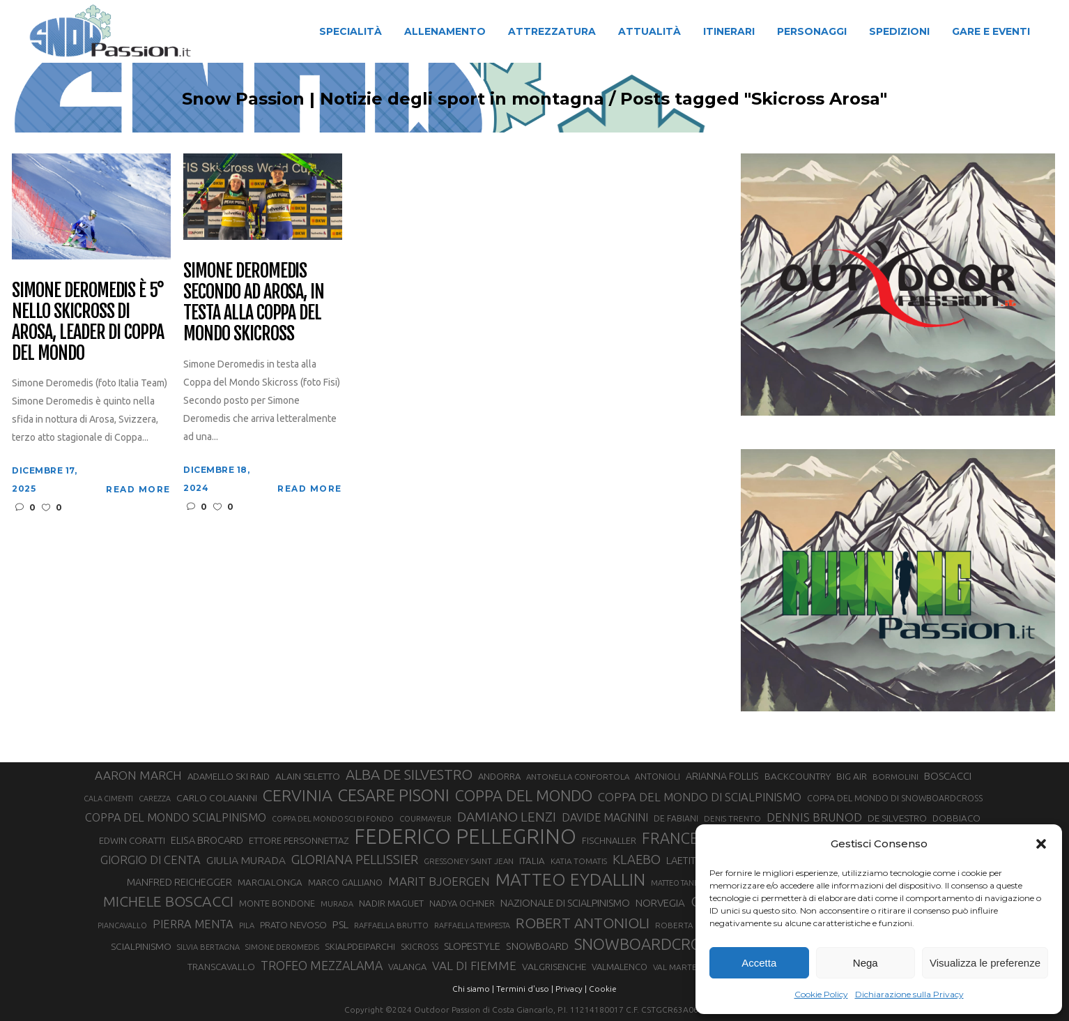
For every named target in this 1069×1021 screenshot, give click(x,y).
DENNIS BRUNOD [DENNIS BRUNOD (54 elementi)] (814, 817)
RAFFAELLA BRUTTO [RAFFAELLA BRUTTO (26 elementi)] (391, 925)
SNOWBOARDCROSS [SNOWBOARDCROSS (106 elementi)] (646, 944)
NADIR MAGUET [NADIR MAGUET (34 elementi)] (391, 903)
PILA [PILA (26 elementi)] (246, 925)
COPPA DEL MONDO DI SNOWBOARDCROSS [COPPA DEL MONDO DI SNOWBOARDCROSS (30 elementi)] (895, 798)
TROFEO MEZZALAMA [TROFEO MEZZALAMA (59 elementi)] (322, 965)
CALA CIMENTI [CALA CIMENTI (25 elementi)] (108, 798)
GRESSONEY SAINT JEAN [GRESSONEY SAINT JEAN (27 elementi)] (469, 860)
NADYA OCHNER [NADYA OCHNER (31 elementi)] (462, 903)
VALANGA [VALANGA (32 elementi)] (407, 966)
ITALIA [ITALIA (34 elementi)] (532, 861)
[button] (1041, 844)
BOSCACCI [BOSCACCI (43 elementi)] (947, 776)
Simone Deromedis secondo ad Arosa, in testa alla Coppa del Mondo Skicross (253, 303)
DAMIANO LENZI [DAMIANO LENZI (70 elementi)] (506, 816)
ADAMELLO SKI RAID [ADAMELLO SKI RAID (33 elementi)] (228, 776)
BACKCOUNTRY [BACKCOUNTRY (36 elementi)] (797, 776)
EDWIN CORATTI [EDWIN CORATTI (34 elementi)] (132, 840)
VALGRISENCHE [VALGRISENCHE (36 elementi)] (554, 966)
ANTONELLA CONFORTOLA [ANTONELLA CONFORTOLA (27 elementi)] (577, 776)
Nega (865, 963)
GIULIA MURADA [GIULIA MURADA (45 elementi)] (246, 860)
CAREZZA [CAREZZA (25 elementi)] (155, 798)
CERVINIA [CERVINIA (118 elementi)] (297, 795)
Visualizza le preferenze (985, 963)
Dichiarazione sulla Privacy (909, 994)
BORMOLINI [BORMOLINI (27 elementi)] (895, 776)
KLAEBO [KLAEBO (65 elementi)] (637, 859)
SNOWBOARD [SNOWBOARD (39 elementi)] (537, 946)
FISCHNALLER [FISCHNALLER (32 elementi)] (609, 840)
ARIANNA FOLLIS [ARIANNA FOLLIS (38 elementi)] (722, 776)
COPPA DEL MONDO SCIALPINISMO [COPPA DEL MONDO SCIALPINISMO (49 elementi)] (175, 817)
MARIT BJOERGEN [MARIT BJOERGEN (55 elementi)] (439, 881)
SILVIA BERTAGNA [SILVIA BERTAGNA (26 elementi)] (208, 947)
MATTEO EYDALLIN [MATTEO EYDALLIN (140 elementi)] (570, 879)
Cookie (603, 988)
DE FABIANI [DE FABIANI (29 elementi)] (676, 818)
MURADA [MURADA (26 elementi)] (337, 904)
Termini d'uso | (524, 988)
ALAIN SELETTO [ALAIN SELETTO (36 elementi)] (307, 776)
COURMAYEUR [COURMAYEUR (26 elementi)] (425, 819)
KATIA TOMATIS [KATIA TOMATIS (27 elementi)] (579, 860)
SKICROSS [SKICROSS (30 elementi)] (419, 946)
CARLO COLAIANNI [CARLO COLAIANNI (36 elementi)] (216, 797)
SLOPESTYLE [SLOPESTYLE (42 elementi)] (472, 946)
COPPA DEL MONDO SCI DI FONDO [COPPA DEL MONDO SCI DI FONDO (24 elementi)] (333, 819)
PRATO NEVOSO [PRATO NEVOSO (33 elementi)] (293, 925)
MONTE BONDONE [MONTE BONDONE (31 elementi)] (277, 903)
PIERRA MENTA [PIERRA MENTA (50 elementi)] (193, 924)
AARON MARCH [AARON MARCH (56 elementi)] (138, 775)
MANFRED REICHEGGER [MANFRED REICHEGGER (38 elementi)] (179, 882)
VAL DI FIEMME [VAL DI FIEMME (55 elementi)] (474, 965)
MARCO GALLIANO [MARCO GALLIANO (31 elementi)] (345, 882)
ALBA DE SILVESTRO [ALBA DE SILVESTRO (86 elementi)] (409, 774)
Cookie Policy (821, 994)
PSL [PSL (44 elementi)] (340, 924)
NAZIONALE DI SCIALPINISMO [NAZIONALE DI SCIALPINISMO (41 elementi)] (565, 903)
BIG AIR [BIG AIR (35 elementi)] (851, 776)
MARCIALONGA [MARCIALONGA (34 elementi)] (270, 882)
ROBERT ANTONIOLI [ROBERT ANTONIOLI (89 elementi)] (582, 922)
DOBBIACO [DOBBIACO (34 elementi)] (956, 818)
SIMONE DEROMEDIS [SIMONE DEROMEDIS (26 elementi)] (282, 947)
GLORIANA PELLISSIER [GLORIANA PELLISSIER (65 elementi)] (354, 859)
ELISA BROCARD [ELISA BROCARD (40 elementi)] (207, 840)
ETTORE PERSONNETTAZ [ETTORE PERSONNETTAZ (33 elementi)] (298, 840)
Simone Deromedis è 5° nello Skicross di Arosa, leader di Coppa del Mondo (88, 322)
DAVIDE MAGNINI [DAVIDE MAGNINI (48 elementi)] (605, 817)
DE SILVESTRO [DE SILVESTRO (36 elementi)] (897, 818)
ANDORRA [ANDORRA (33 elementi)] (499, 776)
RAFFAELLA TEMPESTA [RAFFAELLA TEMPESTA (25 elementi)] (472, 925)
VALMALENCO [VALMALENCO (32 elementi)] (619, 966)
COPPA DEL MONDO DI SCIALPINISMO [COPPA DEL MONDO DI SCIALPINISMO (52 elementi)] (699, 796)
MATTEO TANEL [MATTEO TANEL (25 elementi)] (676, 883)
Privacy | (571, 988)
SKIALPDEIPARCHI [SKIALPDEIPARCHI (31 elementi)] (360, 946)
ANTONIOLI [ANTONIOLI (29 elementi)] (657, 776)
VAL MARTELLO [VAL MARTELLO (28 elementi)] (682, 966)
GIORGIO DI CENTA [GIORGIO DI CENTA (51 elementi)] (150, 859)
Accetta (758, 963)
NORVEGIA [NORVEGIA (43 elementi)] (660, 903)
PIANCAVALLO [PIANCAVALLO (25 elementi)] (122, 925)
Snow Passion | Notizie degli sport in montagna (366, 99)
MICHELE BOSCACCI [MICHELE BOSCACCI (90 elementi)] (168, 901)
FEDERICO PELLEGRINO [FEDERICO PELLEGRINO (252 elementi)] (465, 837)
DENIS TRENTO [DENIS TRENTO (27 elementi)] (732, 818)
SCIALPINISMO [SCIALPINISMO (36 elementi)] (141, 946)
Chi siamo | (473, 988)
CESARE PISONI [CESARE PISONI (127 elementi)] (393, 796)
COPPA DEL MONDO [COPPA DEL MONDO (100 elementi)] (523, 795)
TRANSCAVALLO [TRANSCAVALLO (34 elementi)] (221, 967)
